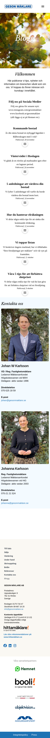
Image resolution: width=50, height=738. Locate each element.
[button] (43, 6)
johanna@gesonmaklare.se (15, 503)
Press (34, 735)
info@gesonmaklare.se (13, 609)
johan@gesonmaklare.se (13, 400)
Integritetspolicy (20, 735)
